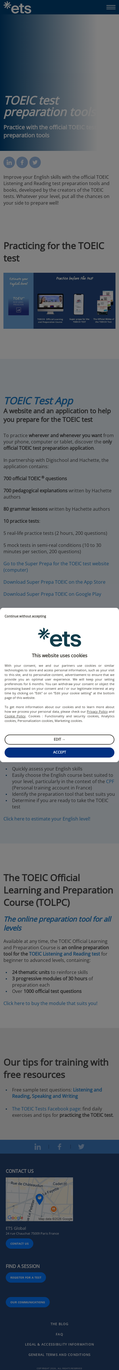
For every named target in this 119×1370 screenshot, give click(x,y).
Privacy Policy (97, 711)
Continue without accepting (25, 616)
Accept (59, 752)
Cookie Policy (15, 716)
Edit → (60, 739)
